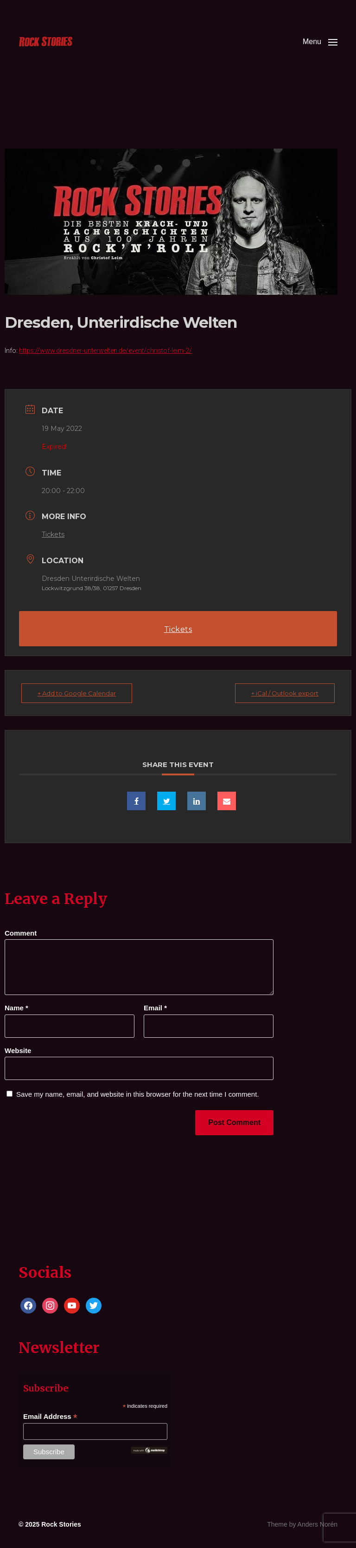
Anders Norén (317, 1524)
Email (155, 1008)
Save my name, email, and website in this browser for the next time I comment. (137, 1094)
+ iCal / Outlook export (284, 693)
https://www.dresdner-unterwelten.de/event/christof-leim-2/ (105, 350)
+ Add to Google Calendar (77, 693)
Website (18, 1050)
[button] (320, 42)
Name (16, 1008)
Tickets (53, 534)
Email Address (50, 1417)
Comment (21, 933)
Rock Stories (61, 1524)
